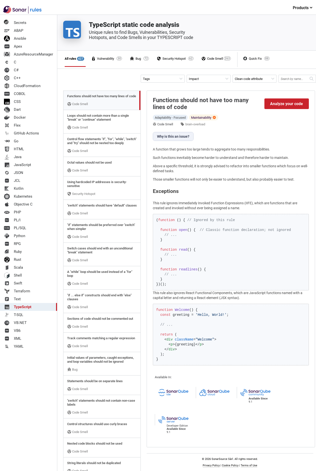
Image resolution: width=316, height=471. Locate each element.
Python (14, 236)
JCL (12, 181)
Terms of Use (249, 465)
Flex (12, 125)
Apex (13, 46)
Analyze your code (286, 103)
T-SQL (13, 315)
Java (12, 157)
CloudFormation (22, 86)
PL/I (12, 220)
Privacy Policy (211, 465)
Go (11, 141)
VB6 (12, 331)
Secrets (15, 23)
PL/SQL (15, 228)
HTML (14, 149)
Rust (12, 260)
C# (11, 70)
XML (12, 338)
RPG (12, 244)
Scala (13, 267)
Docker (15, 117)
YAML (13, 346)
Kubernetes (18, 196)
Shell (13, 275)
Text (12, 299)
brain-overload (195, 124)
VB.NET (15, 323)
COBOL (14, 94)
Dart (12, 110)
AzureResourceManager (28, 54)
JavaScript (17, 165)
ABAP (13, 31)
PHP (12, 212)
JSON (13, 173)
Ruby (13, 252)
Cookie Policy (230, 465)
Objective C (18, 204)
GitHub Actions (21, 133)
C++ (12, 78)
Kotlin (13, 188)
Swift (13, 283)
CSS (12, 102)
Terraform (17, 291)
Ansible (15, 38)
